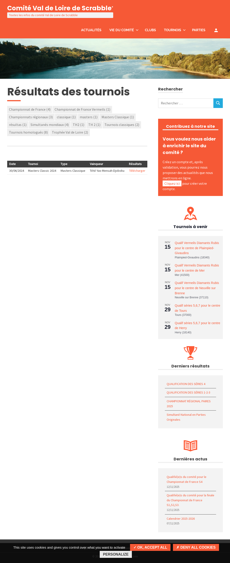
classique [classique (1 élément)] (66, 117)
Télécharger (137, 171)
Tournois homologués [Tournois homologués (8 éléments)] (28, 132)
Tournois (175, 30)
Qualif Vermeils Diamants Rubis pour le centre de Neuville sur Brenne (197, 288)
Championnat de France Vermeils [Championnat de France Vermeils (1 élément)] (82, 109)
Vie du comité (124, 30)
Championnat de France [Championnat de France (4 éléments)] (30, 109)
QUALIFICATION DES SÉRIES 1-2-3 (188, 392)
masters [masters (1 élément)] (88, 117)
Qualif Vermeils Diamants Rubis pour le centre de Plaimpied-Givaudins (197, 248)
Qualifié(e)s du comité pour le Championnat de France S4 (186, 479)
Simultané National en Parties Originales (186, 417)
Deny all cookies (196, 547)
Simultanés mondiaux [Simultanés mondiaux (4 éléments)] (50, 124)
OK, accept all (150, 547)
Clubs (150, 30)
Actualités (91, 30)
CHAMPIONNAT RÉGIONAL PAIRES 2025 (189, 403)
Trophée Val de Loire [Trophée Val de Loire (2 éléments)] (70, 132)
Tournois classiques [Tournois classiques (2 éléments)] (121, 124)
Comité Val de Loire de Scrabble (60, 8)
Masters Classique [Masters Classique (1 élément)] (118, 117)
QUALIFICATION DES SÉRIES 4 (186, 384)
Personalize (116, 554)
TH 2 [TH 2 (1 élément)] (94, 124)
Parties (198, 30)
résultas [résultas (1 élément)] (18, 124)
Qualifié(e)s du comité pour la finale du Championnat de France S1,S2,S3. (190, 500)
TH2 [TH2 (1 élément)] (78, 124)
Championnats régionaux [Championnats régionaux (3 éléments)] (31, 117)
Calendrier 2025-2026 (181, 519)
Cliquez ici (172, 183)
